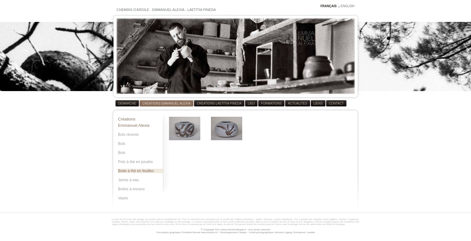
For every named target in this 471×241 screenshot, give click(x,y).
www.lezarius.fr (209, 232)
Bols (121, 143)
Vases (123, 198)
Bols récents (128, 134)
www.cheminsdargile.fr (233, 229)
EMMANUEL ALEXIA (168, 10)
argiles (259, 219)
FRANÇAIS (328, 6)
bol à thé (127, 219)
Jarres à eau (128, 180)
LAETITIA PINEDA (201, 10)
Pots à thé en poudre (135, 162)
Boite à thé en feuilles (136, 171)
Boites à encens (131, 189)
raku (134, 219)
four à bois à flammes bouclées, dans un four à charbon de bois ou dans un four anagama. (268, 222)
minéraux (268, 219)
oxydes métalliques (283, 219)
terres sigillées (330, 219)
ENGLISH (348, 6)
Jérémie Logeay (283, 232)
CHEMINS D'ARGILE (133, 10)
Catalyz (242, 232)
